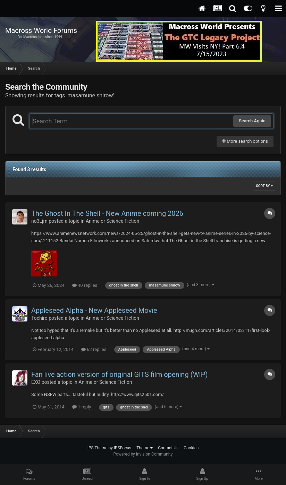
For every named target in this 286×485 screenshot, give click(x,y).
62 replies (93, 349)
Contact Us (168, 448)
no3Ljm (39, 221)
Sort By (264, 186)
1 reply (81, 406)
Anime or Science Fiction (112, 221)
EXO (35, 382)
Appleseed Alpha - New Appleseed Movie (94, 310)
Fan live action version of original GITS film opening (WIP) (119, 374)
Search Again (252, 120)
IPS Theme (97, 448)
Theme (144, 448)
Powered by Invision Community (143, 454)
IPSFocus (122, 448)
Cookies (191, 448)
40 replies (84, 285)
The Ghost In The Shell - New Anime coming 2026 (107, 213)
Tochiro (39, 318)
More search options (245, 141)
